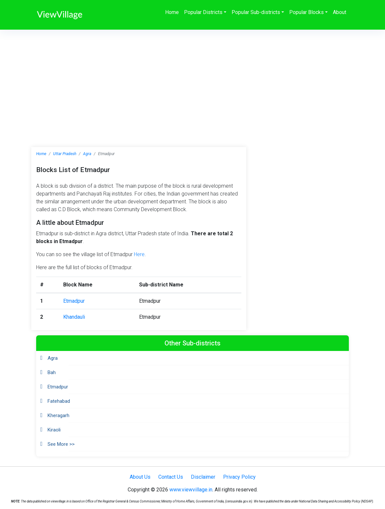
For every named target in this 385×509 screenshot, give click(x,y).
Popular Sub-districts (256, 12)
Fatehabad (59, 401)
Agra (87, 154)
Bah (52, 372)
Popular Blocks (306, 12)
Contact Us (170, 477)
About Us (140, 477)
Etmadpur (74, 301)
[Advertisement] (192, 78)
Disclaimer (203, 477)
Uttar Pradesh (64, 154)
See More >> (61, 444)
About (339, 12)
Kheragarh (58, 415)
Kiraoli (54, 430)
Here (139, 254)
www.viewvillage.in (190, 490)
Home (172, 12)
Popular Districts (203, 12)
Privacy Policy (239, 477)
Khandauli (74, 317)
